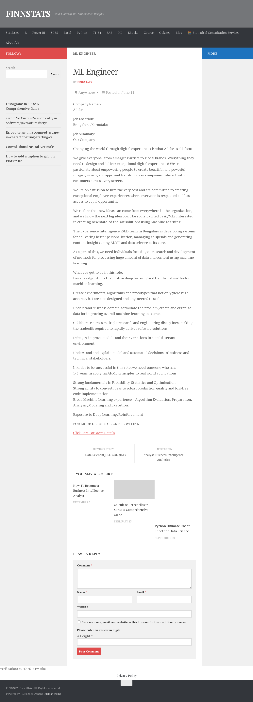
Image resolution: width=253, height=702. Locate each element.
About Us (12, 42)
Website (82, 606)
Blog (179, 32)
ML (120, 32)
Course (149, 32)
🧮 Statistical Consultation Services (213, 32)
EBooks (133, 32)
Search (10, 68)
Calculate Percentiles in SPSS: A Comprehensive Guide (132, 509)
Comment (84, 565)
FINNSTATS (28, 13)
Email (141, 592)
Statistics (12, 32)
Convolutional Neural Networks (30, 146)
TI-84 (97, 32)
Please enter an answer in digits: (99, 630)
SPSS (54, 32)
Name (82, 592)
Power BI (38, 32)
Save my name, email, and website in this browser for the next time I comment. (135, 622)
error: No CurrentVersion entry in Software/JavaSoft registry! (31, 120)
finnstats (85, 82)
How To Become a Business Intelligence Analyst (89, 490)
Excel (67, 32)
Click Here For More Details (95, 432)
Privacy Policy (127, 675)
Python (82, 32)
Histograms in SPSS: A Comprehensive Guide (22, 106)
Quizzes (164, 32)
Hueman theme (52, 693)
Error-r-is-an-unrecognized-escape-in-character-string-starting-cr (33, 134)
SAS (109, 32)
